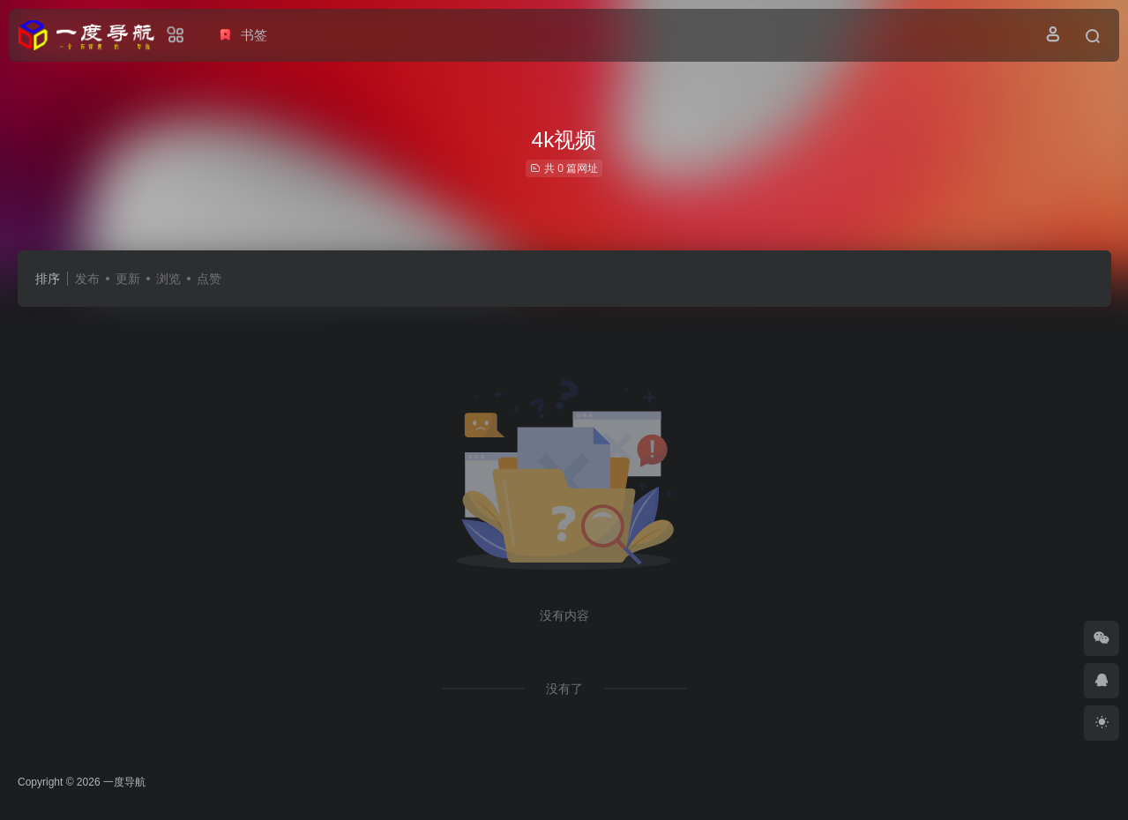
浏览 (168, 279)
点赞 (209, 279)
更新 (128, 279)
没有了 (564, 689)
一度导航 (124, 782)
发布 (87, 279)
